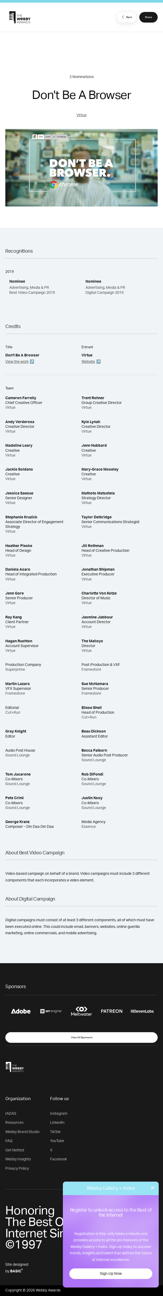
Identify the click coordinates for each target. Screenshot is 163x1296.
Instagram (58, 1114)
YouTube (57, 1141)
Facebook (58, 1159)
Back (126, 17)
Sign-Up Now (111, 1274)
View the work (16, 362)
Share (148, 17)
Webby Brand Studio (22, 1132)
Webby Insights (18, 1159)
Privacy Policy (17, 1168)
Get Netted (14, 1150)
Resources (14, 1123)
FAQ (9, 1141)
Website (88, 362)
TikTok (55, 1132)
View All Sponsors (81, 1037)
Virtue (81, 115)
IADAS (10, 1114)
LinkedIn (57, 1123)
